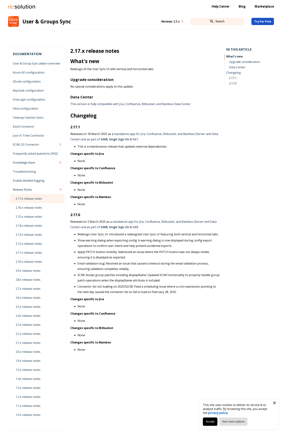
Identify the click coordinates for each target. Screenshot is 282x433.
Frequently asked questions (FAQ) (35, 154)
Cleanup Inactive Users (28, 117)
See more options (233, 421)
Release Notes (22, 190)
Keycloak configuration (28, 90)
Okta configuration (25, 108)
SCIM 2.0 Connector (26, 144)
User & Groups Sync (46, 21)
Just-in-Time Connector (28, 135)
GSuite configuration (27, 81)
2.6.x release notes (28, 298)
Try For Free (262, 21)
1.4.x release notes (28, 379)
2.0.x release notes (28, 352)
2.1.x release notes (28, 343)
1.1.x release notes (28, 406)
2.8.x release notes (28, 280)
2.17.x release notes (29, 199)
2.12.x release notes (29, 244)
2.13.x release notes (29, 235)
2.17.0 (232, 83)
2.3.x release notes (28, 325)
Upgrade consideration (244, 62)
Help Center (220, 6)
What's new (234, 56)
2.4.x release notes (28, 316)
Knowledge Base (24, 163)
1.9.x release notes (28, 361)
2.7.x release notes (28, 289)
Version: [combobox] (170, 21)
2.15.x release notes (29, 217)
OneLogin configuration (29, 99)
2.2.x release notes (28, 334)
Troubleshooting (24, 172)
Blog (241, 6)
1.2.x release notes (28, 397)
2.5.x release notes (28, 307)
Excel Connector (23, 126)
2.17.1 (232, 78)
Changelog (233, 73)
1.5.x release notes (28, 370)
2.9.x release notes (28, 271)
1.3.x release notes (28, 388)
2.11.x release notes (29, 253)
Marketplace (264, 6)
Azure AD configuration (28, 72)
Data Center (237, 67)
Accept (210, 421)
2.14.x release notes (29, 226)
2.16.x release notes (29, 208)
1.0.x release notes (28, 415)
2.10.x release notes (29, 262)
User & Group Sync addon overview (36, 63)
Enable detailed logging (28, 181)
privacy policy (218, 413)
